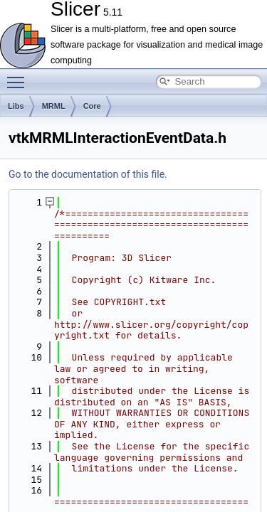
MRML (54, 106)
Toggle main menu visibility (19, 76)
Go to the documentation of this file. (88, 174)
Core (92, 106)
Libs (16, 106)
